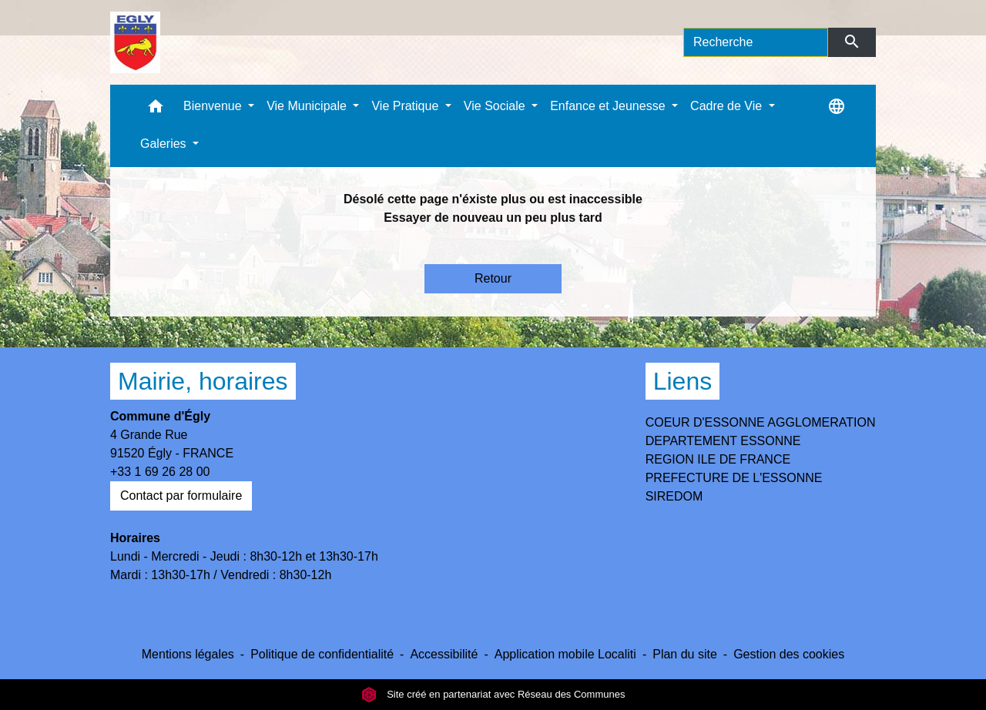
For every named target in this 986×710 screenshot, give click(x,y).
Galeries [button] (164, 143)
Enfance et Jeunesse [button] (609, 105)
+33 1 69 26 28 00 (160, 471)
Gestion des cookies (788, 654)
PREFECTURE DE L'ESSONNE (734, 477)
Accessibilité (444, 654)
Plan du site (684, 654)
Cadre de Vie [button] (728, 105)
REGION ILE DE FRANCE (718, 459)
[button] (155, 110)
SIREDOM (674, 496)
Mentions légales (188, 654)
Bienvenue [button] (214, 105)
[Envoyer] (852, 42)
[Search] (755, 42)
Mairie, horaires (203, 381)
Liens (683, 381)
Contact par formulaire (181, 495)
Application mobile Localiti (565, 654)
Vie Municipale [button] (308, 105)
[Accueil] (135, 42)
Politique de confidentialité (322, 654)
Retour (493, 278)
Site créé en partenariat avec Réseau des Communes (493, 694)
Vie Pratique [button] (406, 105)
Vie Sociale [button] (496, 105)
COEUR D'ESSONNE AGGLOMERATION (761, 422)
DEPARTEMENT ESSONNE (723, 440)
